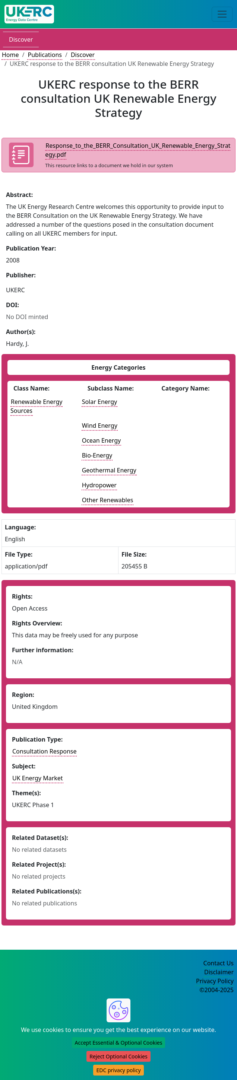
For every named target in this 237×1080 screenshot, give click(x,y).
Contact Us (218, 963)
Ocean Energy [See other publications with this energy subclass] (101, 440)
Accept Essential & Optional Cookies (118, 1042)
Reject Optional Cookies (118, 1056)
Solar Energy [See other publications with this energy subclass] (99, 402)
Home (10, 55)
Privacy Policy (215, 981)
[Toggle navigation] (222, 14)
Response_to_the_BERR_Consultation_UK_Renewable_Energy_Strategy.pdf (137, 150)
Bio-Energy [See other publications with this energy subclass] (97, 455)
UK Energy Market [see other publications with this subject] (37, 778)
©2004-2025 (216, 990)
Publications (44, 55)
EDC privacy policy (118, 1070)
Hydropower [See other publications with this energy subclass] (99, 485)
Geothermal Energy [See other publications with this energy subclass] (109, 470)
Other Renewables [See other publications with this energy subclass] (107, 500)
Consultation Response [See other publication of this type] (44, 751)
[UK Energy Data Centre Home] (29, 14)
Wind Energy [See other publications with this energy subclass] (99, 425)
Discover (21, 39)
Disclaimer (219, 972)
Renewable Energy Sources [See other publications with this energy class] (36, 406)
